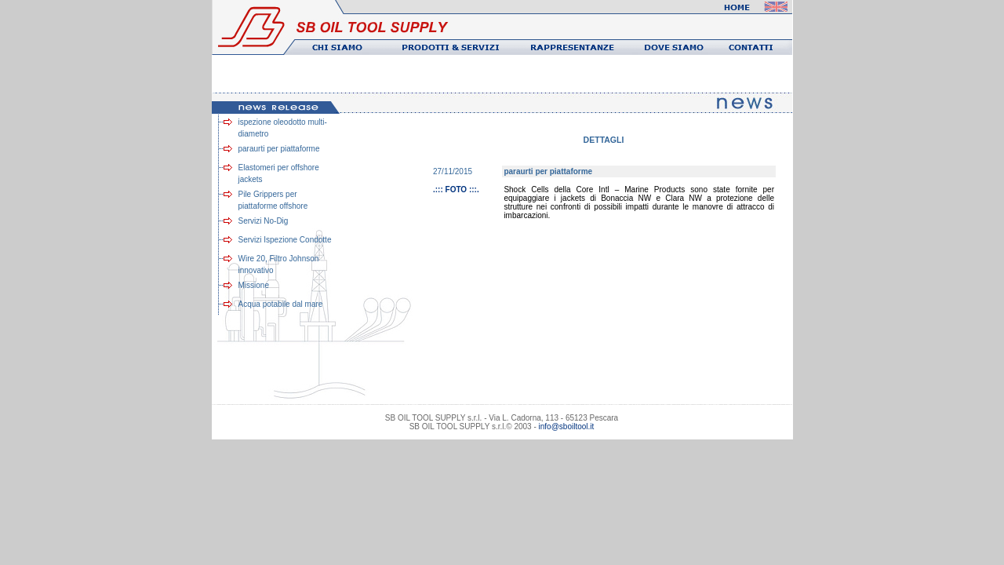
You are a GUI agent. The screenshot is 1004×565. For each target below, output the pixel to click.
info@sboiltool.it (567, 426)
